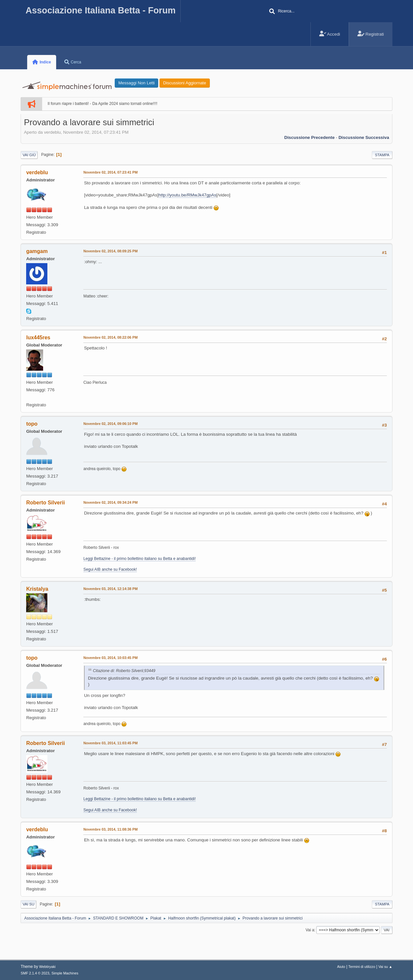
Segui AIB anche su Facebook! (110, 569)
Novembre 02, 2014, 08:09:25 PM (110, 251)
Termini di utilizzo (361, 967)
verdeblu (37, 172)
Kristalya (37, 589)
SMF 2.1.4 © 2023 (35, 973)
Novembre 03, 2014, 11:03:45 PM (110, 743)
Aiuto (341, 967)
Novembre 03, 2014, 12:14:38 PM (110, 589)
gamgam (37, 251)
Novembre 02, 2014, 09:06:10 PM (110, 424)
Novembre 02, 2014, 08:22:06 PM (110, 337)
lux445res (38, 337)
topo (32, 424)
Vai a (310, 930)
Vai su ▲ (385, 967)
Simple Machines (65, 973)
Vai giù (29, 155)
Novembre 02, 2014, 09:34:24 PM (110, 502)
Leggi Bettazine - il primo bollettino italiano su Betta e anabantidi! (139, 558)
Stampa (382, 155)
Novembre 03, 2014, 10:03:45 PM (110, 658)
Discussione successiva (364, 137)
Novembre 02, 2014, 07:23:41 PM (110, 172)
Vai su (28, 904)
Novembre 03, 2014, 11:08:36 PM (110, 829)
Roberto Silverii (45, 502)
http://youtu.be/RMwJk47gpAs (187, 195)
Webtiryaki (47, 967)
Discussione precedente (309, 137)
